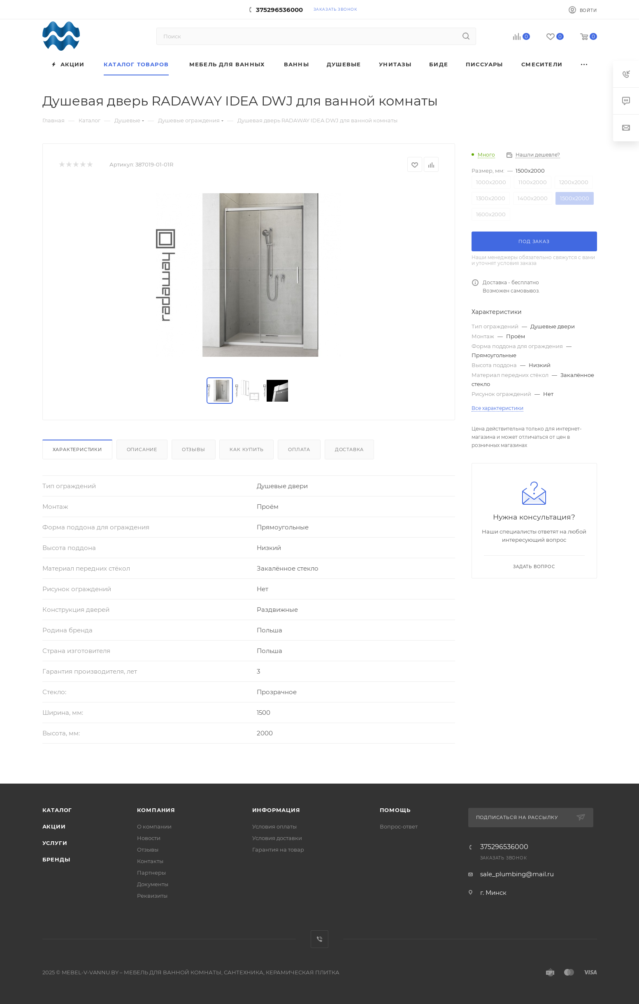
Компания (156, 810)
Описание (142, 449)
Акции (54, 826)
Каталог (57, 810)
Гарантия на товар (278, 849)
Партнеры (151, 872)
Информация (276, 810)
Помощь (395, 810)
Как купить (246, 449)
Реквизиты (152, 895)
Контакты (150, 861)
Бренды (56, 859)
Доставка (349, 449)
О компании (154, 826)
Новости (148, 838)
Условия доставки (277, 838)
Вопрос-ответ (399, 826)
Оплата (299, 449)
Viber (319, 939)
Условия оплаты (274, 826)
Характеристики (77, 449)
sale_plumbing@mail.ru (517, 874)
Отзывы (193, 449)
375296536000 (279, 10)
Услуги (54, 843)
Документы (152, 884)
